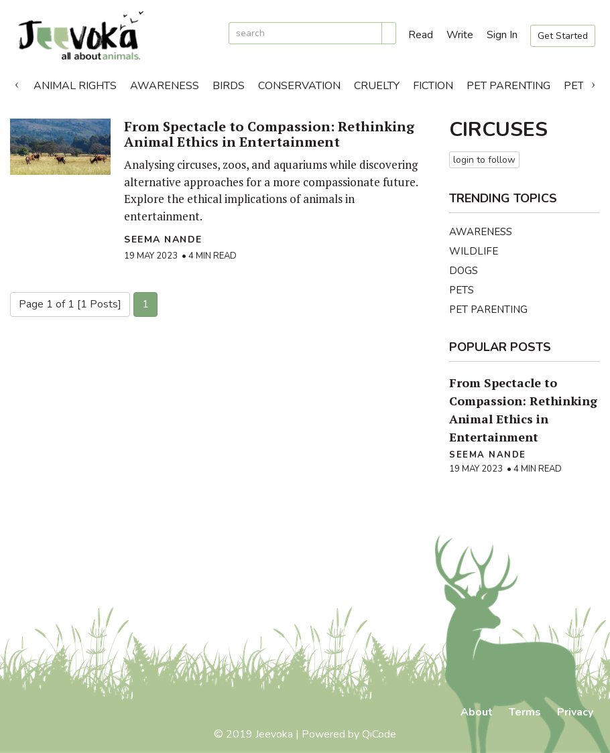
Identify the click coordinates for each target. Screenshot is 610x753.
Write (459, 34)
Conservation (299, 85)
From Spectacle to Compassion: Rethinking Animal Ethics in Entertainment (269, 134)
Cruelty (377, 85)
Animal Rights (75, 85)
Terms (525, 712)
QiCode (379, 734)
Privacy (575, 712)
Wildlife (473, 251)
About (477, 712)
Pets (461, 290)
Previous (16, 82)
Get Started (563, 35)
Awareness (164, 85)
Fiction (433, 85)
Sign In (502, 34)
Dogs (463, 270)
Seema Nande (163, 239)
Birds (228, 85)
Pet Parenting (508, 85)
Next (593, 82)
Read (420, 34)
